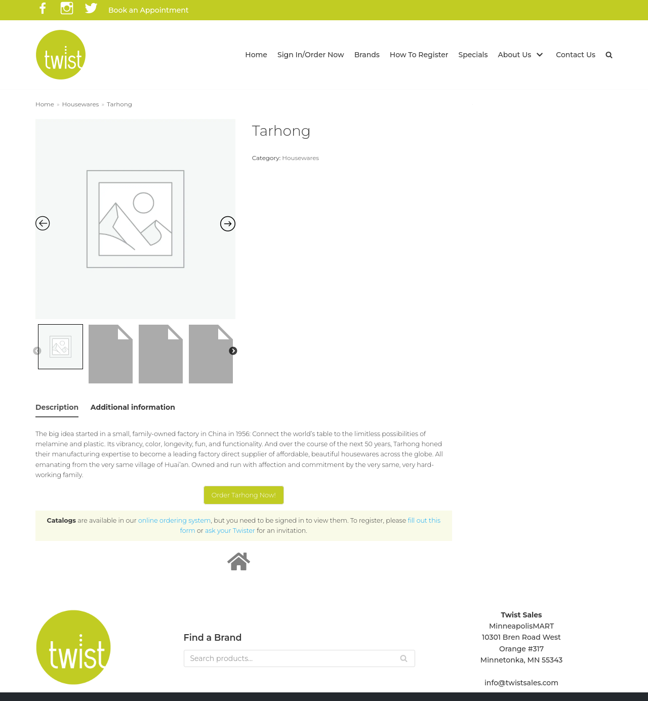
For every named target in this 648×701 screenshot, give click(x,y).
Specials (473, 54)
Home (256, 54)
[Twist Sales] (60, 54)
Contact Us (575, 54)
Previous (37, 351)
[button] (609, 54)
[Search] (300, 658)
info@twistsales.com (521, 682)
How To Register (419, 54)
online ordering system (174, 520)
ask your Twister (230, 530)
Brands (367, 54)
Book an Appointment (148, 10)
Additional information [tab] (133, 407)
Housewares (80, 104)
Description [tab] (56, 407)
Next (233, 351)
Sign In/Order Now (310, 54)
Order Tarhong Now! (244, 495)
